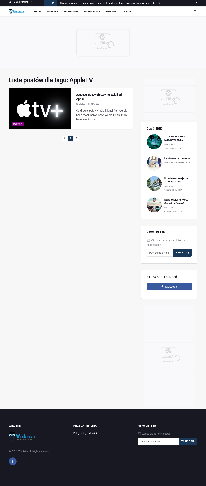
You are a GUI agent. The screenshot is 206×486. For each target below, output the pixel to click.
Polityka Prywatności (85, 433)
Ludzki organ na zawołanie (177, 158)
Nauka (128, 11)
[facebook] (196, 2)
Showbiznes (71, 11)
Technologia (92, 11)
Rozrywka (111, 11)
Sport (37, 11)
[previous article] (159, 3)
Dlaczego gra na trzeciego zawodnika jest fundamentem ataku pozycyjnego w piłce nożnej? (111, 3)
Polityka (52, 11)
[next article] (153, 3)
